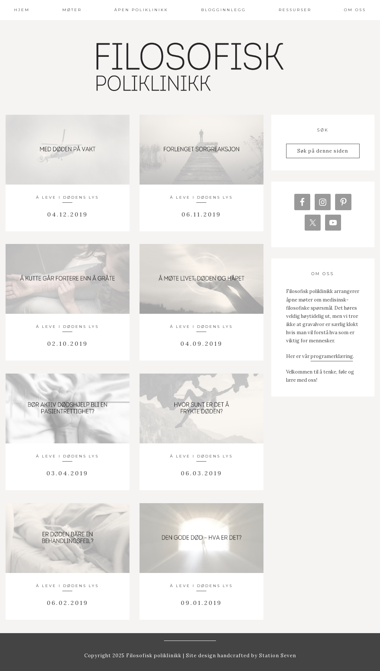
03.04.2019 (67, 473)
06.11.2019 (201, 214)
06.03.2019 (201, 473)
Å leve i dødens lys (67, 197)
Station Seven (277, 655)
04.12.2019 (67, 214)
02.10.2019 (67, 343)
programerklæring (332, 359)
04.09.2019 (201, 343)
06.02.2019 (67, 602)
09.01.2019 (201, 602)
